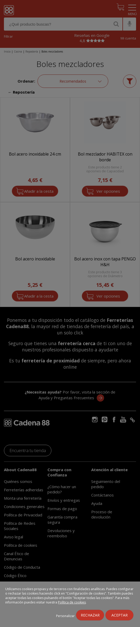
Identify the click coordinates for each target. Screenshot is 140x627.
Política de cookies (72, 602)
